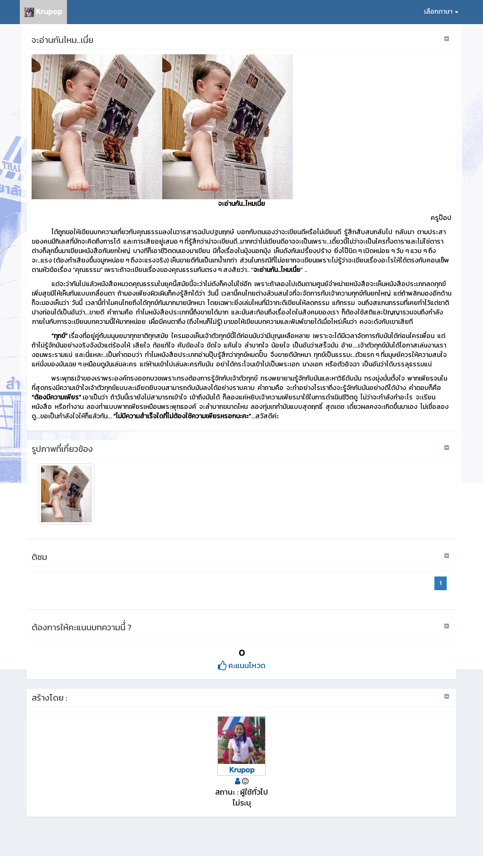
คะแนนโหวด (242, 665)
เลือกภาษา (441, 12)
